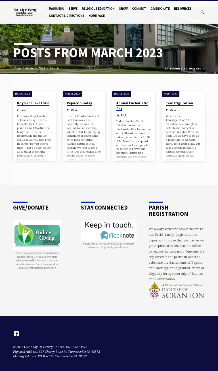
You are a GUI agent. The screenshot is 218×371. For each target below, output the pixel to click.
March (54, 68)
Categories (175, 68)
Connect (139, 9)
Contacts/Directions (66, 16)
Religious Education (98, 9)
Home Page (97, 16)
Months (197, 68)
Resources (183, 9)
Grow (123, 9)
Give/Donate (160, 9)
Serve (72, 9)
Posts (29, 68)
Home (17, 68)
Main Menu (56, 9)
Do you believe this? (33, 103)
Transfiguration (179, 103)
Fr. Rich (22, 110)
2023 (41, 68)
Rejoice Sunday (79, 103)
